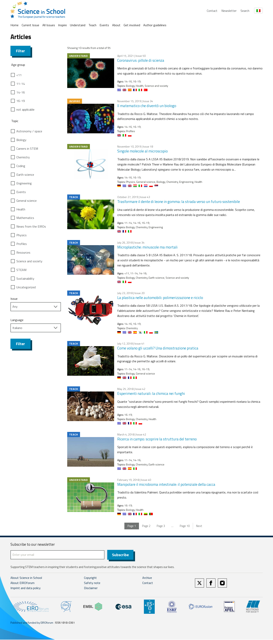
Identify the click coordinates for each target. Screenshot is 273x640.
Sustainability (25, 278)
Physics (21, 235)
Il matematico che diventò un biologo (146, 105)
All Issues (48, 25)
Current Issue (30, 25)
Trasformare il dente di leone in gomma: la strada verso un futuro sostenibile (178, 201)
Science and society (29, 261)
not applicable (25, 109)
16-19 (20, 100)
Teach (92, 25)
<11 (19, 75)
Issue (14, 298)
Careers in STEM (27, 148)
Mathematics (25, 217)
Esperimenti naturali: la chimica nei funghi (151, 393)
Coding (20, 166)
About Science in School (26, 578)
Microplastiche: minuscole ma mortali (147, 247)
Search (244, 10)
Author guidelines (154, 25)
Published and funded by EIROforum (31, 623)
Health (20, 209)
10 (185, 526)
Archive (147, 578)
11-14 (20, 83)
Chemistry (23, 157)
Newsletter (229, 10)
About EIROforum (22, 583)
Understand (77, 25)
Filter (20, 51)
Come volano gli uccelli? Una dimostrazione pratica (157, 348)
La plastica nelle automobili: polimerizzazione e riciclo (160, 297)
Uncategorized (26, 287)
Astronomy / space (29, 131)
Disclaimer (91, 588)
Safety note (92, 583)
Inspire (62, 25)
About (116, 25)
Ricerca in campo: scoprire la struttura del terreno (157, 439)
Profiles (21, 243)
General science (26, 200)
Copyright (90, 578)
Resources (23, 252)
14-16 (20, 92)
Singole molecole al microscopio (142, 151)
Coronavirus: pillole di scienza (140, 60)
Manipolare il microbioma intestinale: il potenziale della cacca (166, 484)
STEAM (21, 269)
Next (199, 526)
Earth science (25, 174)
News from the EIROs (31, 226)
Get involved (132, 25)
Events (104, 25)
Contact (212, 10)
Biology (21, 139)
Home (14, 25)
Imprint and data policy (25, 588)
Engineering (24, 183)
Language (16, 320)
